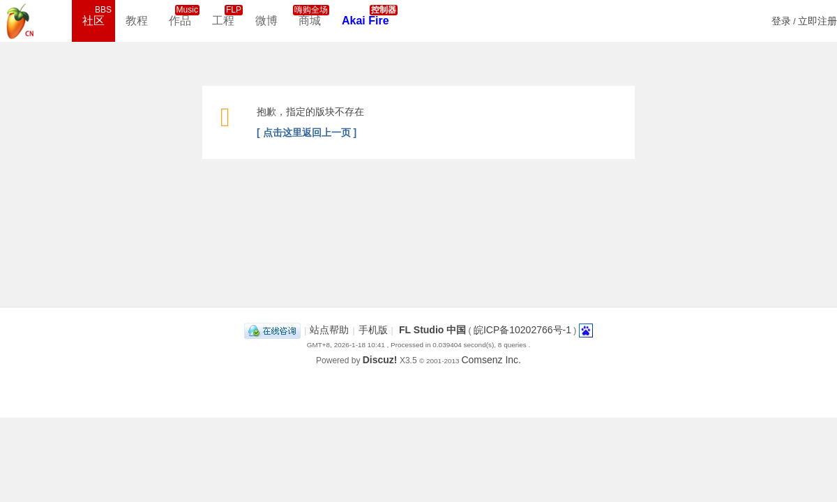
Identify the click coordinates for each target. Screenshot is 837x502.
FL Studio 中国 (432, 329)
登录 (781, 20)
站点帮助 (329, 329)
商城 (311, 15)
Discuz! (380, 359)
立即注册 (817, 20)
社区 (97, 15)
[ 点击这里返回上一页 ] (306, 132)
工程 (227, 15)
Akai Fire (370, 15)
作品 (184, 15)
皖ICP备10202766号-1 (522, 329)
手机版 (373, 329)
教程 (137, 20)
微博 (266, 20)
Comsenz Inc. (491, 359)
